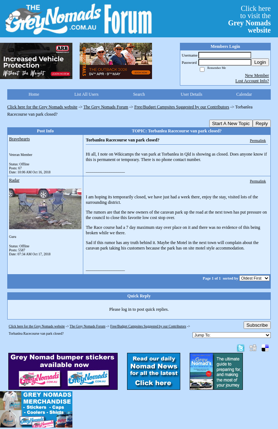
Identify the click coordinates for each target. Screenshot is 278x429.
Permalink (258, 140)
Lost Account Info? (252, 80)
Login (260, 62)
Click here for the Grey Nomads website (42, 107)
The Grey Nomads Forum (106, 107)
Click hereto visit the (249, 19)
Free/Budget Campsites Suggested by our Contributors (181, 107)
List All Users (86, 94)
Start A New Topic (231, 123)
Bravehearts (19, 138)
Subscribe (257, 325)
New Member (257, 75)
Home (34, 94)
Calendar (244, 94)
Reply (262, 123)
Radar (14, 180)
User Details (191, 94)
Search (139, 94)
